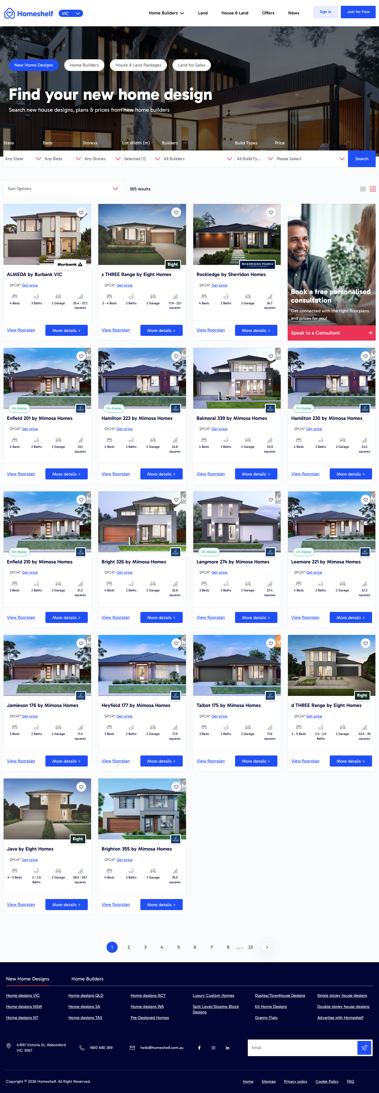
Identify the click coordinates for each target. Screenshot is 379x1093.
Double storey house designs (343, 1006)
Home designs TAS (85, 1017)
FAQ (350, 1081)
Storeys (90, 142)
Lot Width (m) (136, 142)
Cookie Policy (327, 1081)
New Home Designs (33, 65)
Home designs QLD (85, 995)
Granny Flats (266, 1017)
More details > (66, 330)
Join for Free (358, 11)
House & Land (234, 13)
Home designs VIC (23, 995)
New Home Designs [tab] (27, 979)
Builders (170, 142)
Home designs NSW (24, 1006)
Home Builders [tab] (87, 979)
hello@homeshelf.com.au (162, 1047)
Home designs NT (22, 1017)
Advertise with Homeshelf (340, 1017)
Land (203, 13)
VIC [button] (71, 13)
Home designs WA (147, 1006)
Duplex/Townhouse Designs (280, 995)
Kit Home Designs (271, 1006)
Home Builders (84, 65)
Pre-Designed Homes (150, 1017)
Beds (48, 142)
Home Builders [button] (166, 13)
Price (280, 142)
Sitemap (269, 1081)
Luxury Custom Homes (213, 995)
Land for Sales (191, 65)
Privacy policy (295, 1081)
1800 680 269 (101, 1047)
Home (248, 1081)
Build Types (246, 142)
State (8, 142)
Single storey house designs (342, 995)
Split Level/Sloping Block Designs (216, 1009)
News (293, 13)
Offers (268, 13)
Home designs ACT (148, 995)
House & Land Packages (138, 65)
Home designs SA (84, 1006)
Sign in (325, 11)
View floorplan (21, 330)
